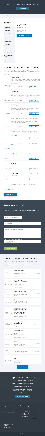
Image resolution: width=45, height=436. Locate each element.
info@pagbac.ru (6, 425)
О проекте (35, 414)
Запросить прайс (34, 86)
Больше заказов (22, 367)
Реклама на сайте (25, 420)
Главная (5, 15)
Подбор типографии (37, 412)
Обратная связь (7, 427)
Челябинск (16, 15)
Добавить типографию (22, 396)
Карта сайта (35, 418)
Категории (10, 15)
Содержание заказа (7, 227)
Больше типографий (10, 194)
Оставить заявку (22, 8)
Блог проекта (35, 416)
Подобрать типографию (24, 35)
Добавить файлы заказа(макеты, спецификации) (13, 239)
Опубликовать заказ (10, 248)
